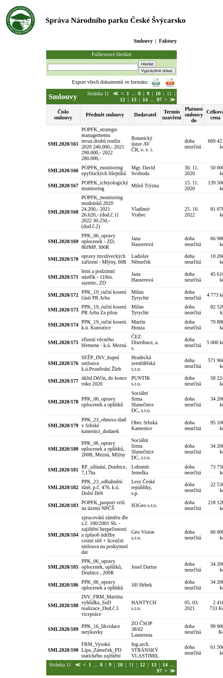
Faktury (168, 41)
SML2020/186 (63, 585)
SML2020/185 (63, 567)
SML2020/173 (63, 309)
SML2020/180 (63, 449)
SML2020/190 (63, 650)
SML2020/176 (63, 363)
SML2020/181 (63, 469)
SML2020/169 (63, 241)
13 (133, 99)
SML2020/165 (63, 144)
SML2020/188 (63, 605)
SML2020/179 (63, 425)
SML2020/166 (63, 170)
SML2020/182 (63, 487)
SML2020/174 (63, 324)
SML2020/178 (63, 401)
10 (158, 93)
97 (159, 99)
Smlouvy (143, 41)
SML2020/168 (63, 212)
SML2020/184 (63, 535)
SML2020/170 (63, 259)
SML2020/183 (63, 505)
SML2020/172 (63, 295)
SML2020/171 (63, 277)
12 (122, 99)
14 (145, 99)
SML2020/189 (63, 629)
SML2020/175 (63, 342)
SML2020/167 (63, 185)
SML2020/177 (63, 381)
